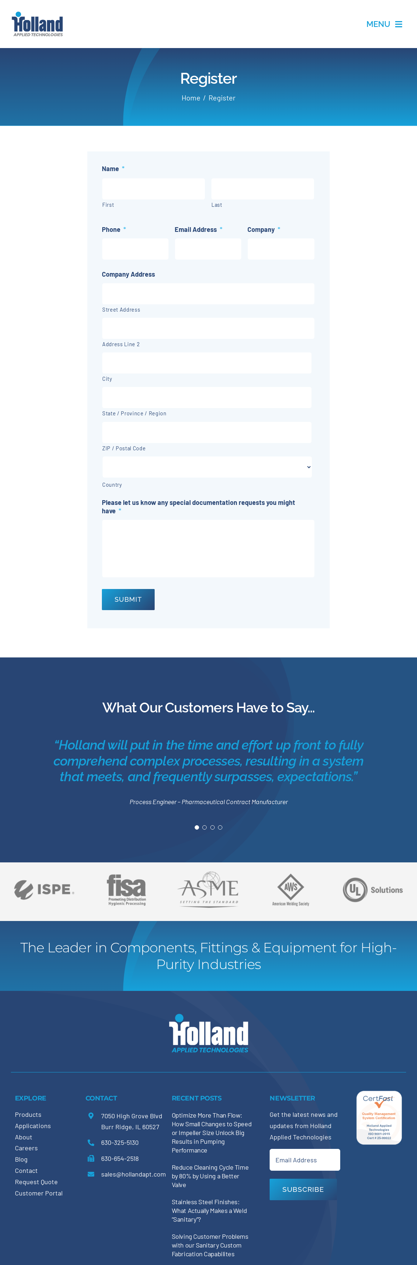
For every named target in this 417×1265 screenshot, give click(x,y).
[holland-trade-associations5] (372, 873)
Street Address (121, 309)
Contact (26, 1170)
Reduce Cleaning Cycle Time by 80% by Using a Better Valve (210, 1176)
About (23, 1137)
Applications (33, 1126)
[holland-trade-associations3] (290, 877)
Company (263, 229)
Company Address (128, 274)
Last (216, 204)
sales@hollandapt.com (133, 1174)
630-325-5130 (120, 1142)
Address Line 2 (121, 344)
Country (112, 484)
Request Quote (36, 1182)
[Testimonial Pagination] (197, 827)
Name (113, 169)
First (108, 204)
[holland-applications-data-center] (37, 14)
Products (28, 1114)
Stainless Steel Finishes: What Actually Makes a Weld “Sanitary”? (209, 1210)
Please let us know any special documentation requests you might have (198, 506)
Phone (114, 229)
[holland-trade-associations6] (44, 873)
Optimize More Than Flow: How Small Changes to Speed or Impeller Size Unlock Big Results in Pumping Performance (211, 1132)
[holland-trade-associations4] (126, 877)
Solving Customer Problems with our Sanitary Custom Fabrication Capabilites (210, 1245)
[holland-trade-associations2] (208, 873)
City (107, 378)
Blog (21, 1159)
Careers (26, 1148)
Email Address (198, 229)
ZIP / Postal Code (124, 448)
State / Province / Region (134, 413)
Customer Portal (39, 1193)
